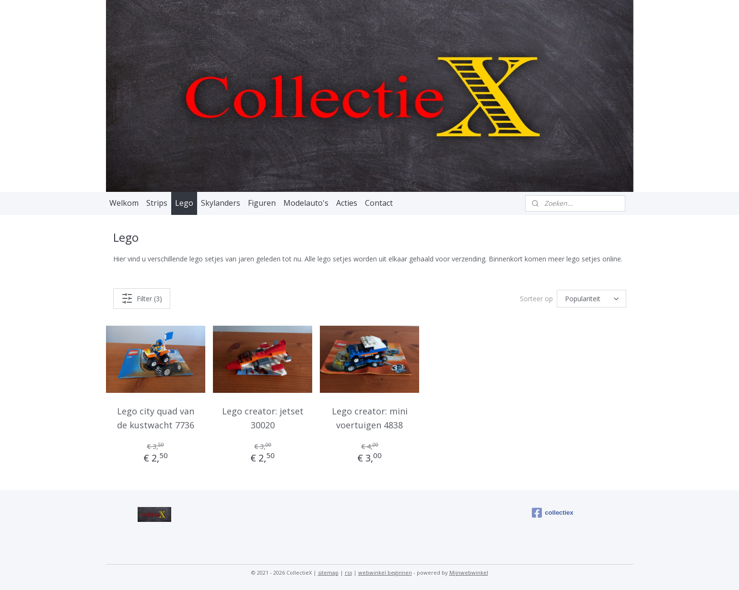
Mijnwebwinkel (468, 572)
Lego (184, 203)
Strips (156, 203)
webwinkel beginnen (385, 572)
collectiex (552, 513)
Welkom (124, 203)
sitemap (328, 572)
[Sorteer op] (591, 298)
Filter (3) (141, 298)
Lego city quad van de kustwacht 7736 (155, 418)
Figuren (262, 203)
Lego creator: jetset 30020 (262, 418)
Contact (379, 203)
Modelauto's (305, 203)
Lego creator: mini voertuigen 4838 (369, 418)
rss (348, 572)
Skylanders (220, 203)
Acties (346, 203)
